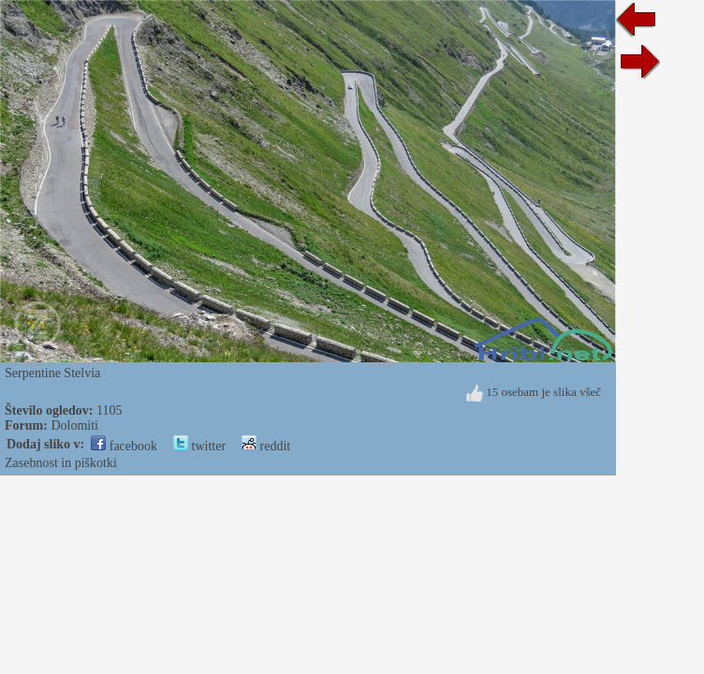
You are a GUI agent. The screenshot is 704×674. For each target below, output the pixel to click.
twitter (199, 446)
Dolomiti (74, 425)
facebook (124, 446)
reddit (266, 446)
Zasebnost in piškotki (61, 463)
